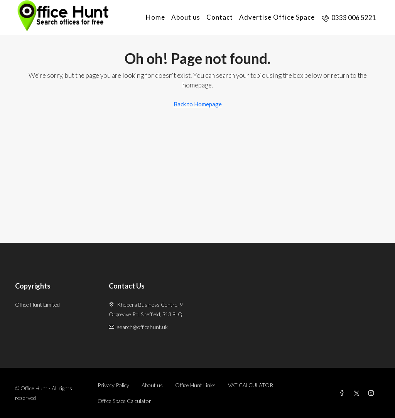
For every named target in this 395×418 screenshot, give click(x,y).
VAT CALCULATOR (250, 385)
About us (185, 17)
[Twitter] (358, 393)
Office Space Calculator (124, 401)
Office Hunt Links (195, 385)
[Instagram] (372, 393)
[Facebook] (343, 393)
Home (155, 17)
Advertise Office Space (277, 17)
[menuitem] (349, 17)
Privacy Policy (113, 385)
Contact (219, 17)
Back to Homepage (198, 104)
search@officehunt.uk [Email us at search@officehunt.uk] (142, 327)
